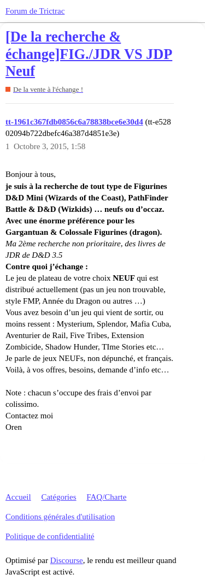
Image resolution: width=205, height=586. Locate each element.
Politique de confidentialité (49, 536)
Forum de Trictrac (35, 11)
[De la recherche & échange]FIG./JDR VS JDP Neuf (88, 54)
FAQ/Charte (106, 497)
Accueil (18, 497)
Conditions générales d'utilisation (60, 516)
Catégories (58, 497)
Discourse (66, 560)
